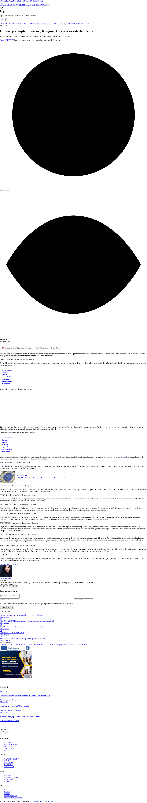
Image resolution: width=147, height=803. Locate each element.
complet (3, 564)
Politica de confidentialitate (13, 798)
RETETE (34, 5)
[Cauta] (47, 5)
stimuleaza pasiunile (78, 489)
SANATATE (41, 5)
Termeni (50, 802)
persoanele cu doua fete (121, 457)
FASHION (30, 1)
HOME (2, 1)
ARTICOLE (9, 40)
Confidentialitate (36, 802)
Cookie (44, 802)
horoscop (9, 564)
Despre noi (8, 790)
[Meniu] (49, 5)
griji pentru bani (28, 427)
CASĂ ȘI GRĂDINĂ (7, 5)
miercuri (16, 564)
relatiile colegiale (109, 499)
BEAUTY (8, 1)
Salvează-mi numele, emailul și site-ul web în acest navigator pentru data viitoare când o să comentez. (38, 604)
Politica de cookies (10, 796)
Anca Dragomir (5, 579)
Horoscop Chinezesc (11, 778)
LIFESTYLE (38, 1)
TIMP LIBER (9, 749)
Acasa (2, 40)
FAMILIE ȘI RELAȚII (23, 5)
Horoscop (7, 776)
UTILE (6, 782)
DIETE (6, 761)
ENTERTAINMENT (19, 1)
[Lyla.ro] (2, 3)
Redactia (7, 794)
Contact (7, 792)
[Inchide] (2, 8)
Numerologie (8, 780)
